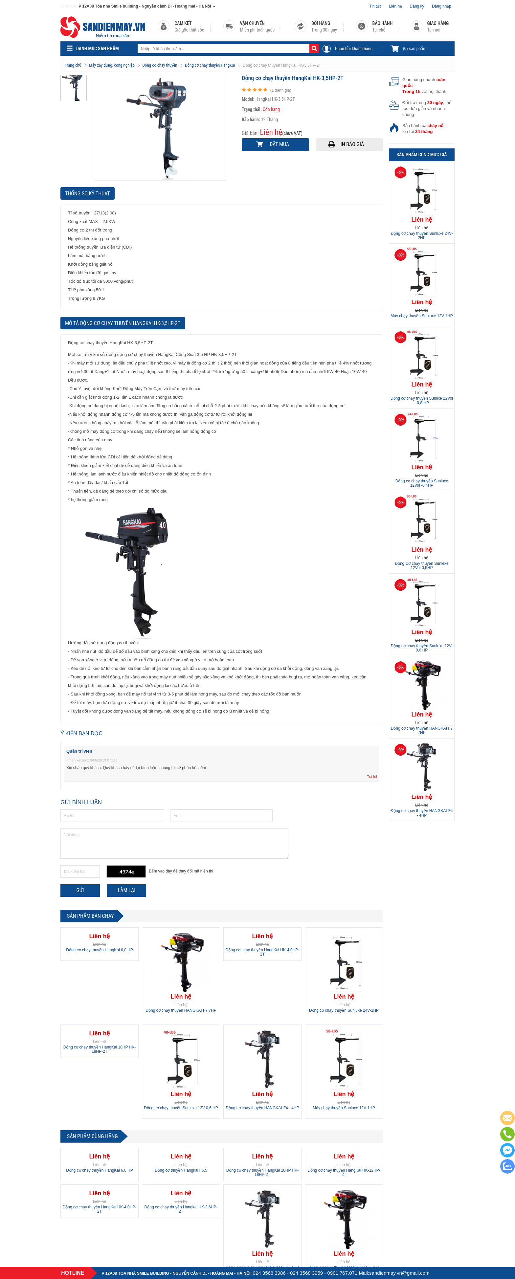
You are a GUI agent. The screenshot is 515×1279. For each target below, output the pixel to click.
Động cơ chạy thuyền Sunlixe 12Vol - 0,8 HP (422, 400)
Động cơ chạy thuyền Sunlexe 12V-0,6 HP (181, 1108)
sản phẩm (414, 48)
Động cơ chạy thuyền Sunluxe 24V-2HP (344, 1010)
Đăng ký (417, 6)
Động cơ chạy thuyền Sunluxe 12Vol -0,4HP (421, 483)
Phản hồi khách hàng (354, 48)
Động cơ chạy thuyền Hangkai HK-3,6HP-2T (181, 1209)
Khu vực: (69, 6)
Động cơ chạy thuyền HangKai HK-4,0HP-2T (263, 952)
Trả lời (372, 777)
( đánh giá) (280, 90)
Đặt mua (279, 144)
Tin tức (375, 6)
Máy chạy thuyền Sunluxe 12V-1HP (344, 1108)
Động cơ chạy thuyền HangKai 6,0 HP (99, 950)
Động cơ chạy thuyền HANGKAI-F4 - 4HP (262, 1108)
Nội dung (174, 843)
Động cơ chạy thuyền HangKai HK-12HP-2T (343, 1172)
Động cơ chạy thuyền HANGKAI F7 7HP (181, 1010)
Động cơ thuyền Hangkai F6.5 (181, 1170)
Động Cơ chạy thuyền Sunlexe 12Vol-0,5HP (421, 565)
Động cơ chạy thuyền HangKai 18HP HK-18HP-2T (99, 1049)
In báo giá (352, 144)
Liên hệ (395, 6)
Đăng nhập (441, 6)
